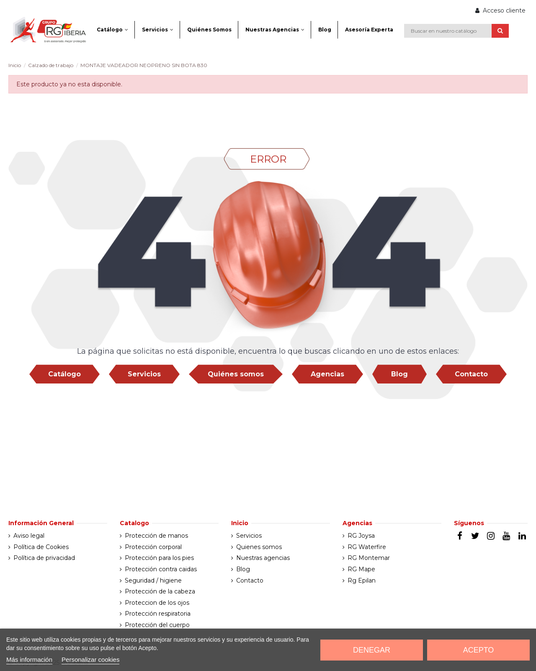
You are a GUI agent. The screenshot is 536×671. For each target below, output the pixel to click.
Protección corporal (153, 547)
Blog (399, 374)
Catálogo (64, 374)
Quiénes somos (236, 374)
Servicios (144, 374)
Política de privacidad (44, 558)
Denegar (371, 650)
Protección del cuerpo (157, 625)
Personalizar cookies (90, 659)
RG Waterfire (367, 547)
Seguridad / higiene (153, 580)
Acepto (478, 650)
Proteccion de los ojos (157, 602)
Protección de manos (156, 535)
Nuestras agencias (263, 558)
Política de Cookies (41, 547)
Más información (29, 659)
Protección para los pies (159, 558)
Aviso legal (28, 535)
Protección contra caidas (161, 569)
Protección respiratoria (158, 613)
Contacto (471, 374)
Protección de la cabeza (160, 591)
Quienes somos (259, 547)
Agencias (327, 374)
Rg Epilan (362, 580)
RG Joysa (361, 535)
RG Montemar (369, 558)
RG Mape (361, 569)
